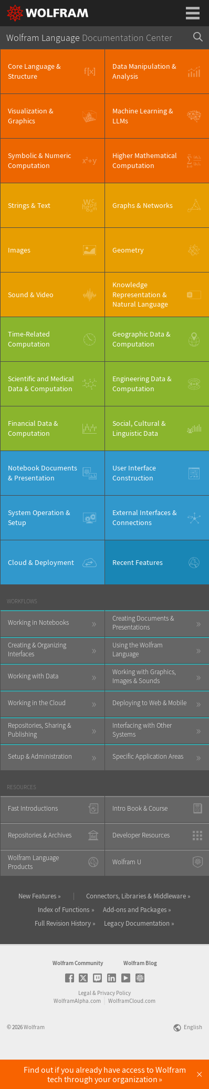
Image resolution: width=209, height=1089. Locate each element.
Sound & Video (31, 294)
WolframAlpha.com (77, 1030)
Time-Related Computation (29, 339)
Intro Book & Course (140, 808)
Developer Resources (141, 835)
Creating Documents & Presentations (143, 623)
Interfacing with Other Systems (142, 730)
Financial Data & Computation (33, 428)
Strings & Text (29, 205)
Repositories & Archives (39, 835)
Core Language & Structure (34, 71)
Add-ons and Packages (134, 909)
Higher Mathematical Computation (144, 160)
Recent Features (137, 562)
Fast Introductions (33, 808)
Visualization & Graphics (31, 115)
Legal (84, 1022)
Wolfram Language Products (33, 862)
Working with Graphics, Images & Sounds (144, 676)
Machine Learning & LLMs (142, 115)
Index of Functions (63, 909)
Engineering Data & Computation (142, 383)
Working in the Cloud (37, 702)
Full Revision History (63, 923)
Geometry (128, 250)
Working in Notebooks (38, 622)
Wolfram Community (78, 992)
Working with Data (33, 676)
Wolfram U (126, 861)
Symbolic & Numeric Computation (39, 160)
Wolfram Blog (140, 992)
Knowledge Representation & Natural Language (140, 294)
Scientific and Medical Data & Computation (41, 383)
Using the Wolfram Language (137, 649)
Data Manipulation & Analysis (144, 71)
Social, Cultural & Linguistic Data (139, 428)
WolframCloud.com (131, 1030)
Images (19, 250)
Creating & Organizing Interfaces (37, 649)
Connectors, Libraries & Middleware (136, 896)
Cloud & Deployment (41, 562)
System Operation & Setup (39, 517)
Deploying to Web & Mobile (149, 702)
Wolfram (34, 1056)
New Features (37, 896)
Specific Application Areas (147, 756)
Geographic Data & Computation (141, 339)
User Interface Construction (134, 473)
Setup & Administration (40, 756)
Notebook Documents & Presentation (42, 473)
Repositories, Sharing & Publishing (39, 730)
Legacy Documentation (137, 923)
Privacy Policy (114, 1022)
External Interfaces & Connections (144, 517)
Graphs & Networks (142, 205)
